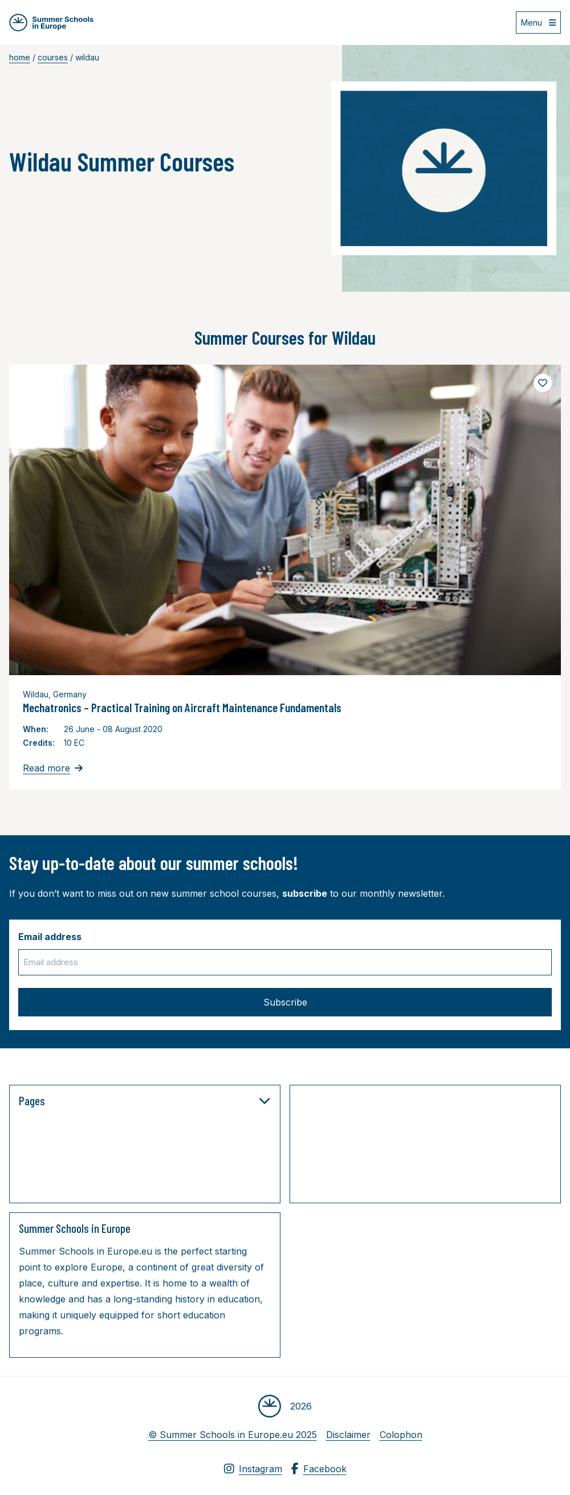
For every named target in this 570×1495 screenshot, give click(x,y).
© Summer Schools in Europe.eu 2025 (232, 1434)
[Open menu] (538, 22)
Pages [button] (145, 1100)
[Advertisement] (413, 1146)
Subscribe (285, 1002)
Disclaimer (348, 1434)
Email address (50, 936)
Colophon (401, 1434)
